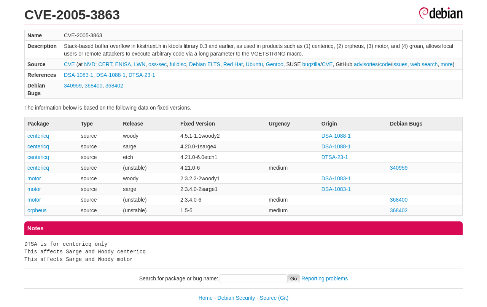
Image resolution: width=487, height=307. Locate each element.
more (447, 64)
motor (34, 178)
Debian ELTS (204, 64)
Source (268, 298)
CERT (105, 64)
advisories (366, 64)
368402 (114, 86)
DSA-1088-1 (111, 75)
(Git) (283, 298)
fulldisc (178, 64)
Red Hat (233, 64)
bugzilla (311, 64)
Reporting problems (324, 278)
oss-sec (157, 64)
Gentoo (274, 64)
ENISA (123, 64)
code (385, 64)
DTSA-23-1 (142, 75)
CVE (69, 64)
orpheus (37, 210)
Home (206, 298)
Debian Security (236, 298)
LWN (139, 64)
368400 (94, 86)
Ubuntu (254, 64)
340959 (73, 86)
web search (424, 64)
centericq (38, 136)
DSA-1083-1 (78, 75)
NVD (89, 64)
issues (399, 64)
